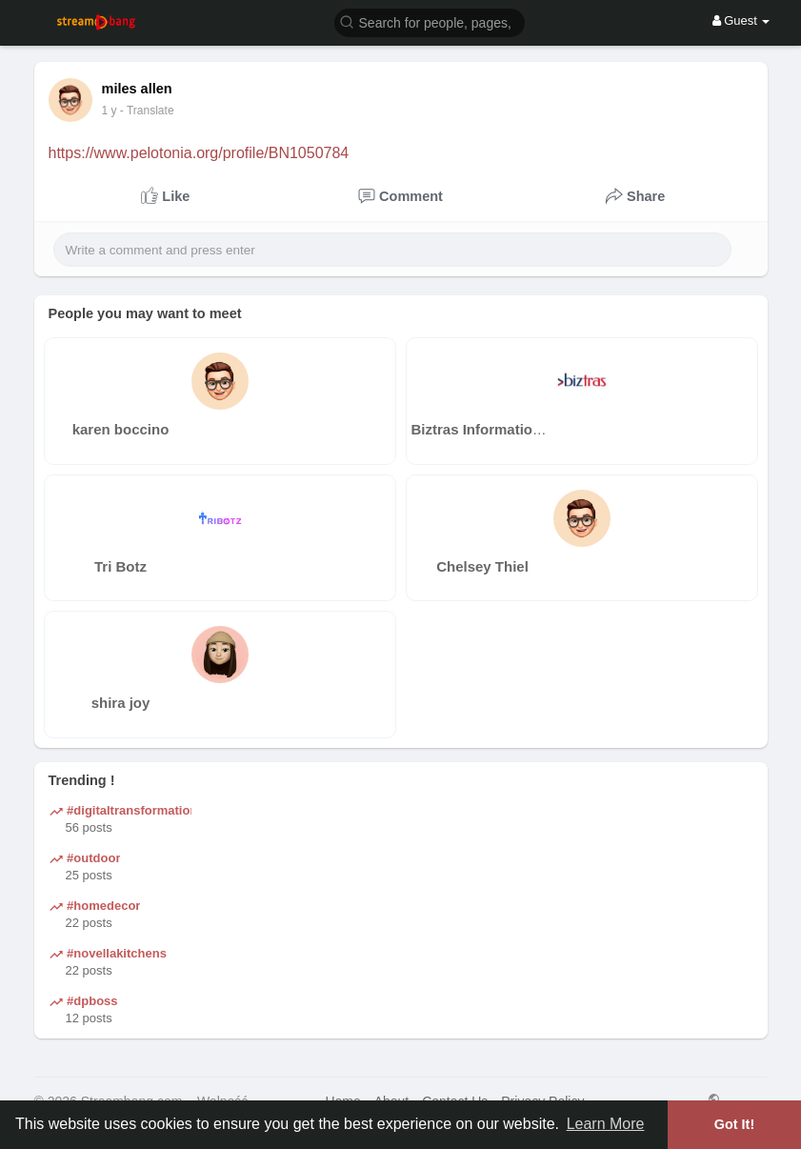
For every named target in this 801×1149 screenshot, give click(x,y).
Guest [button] (741, 20)
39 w (114, 110)
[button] (429, 21)
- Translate (156, 110)
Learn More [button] (606, 1124)
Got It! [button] (734, 1124)
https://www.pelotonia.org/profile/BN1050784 (199, 153)
